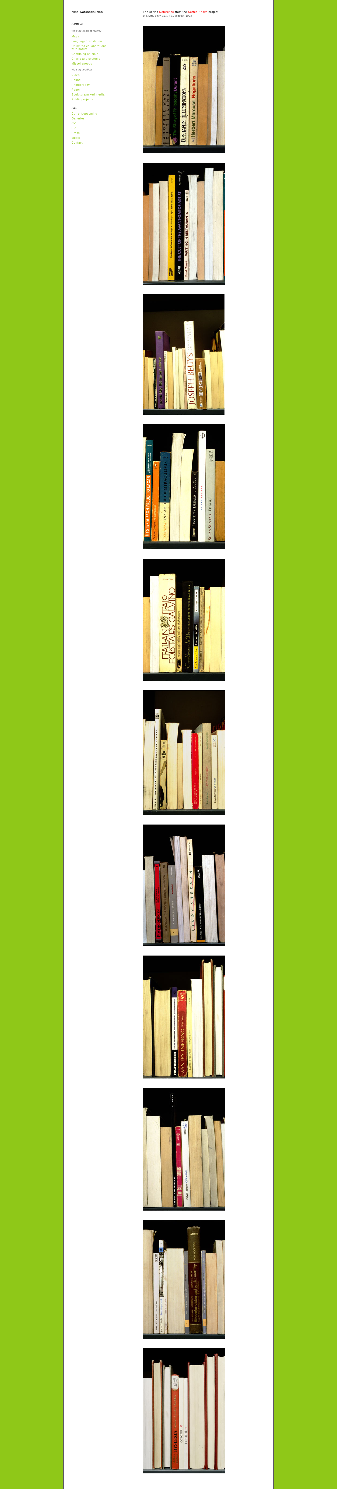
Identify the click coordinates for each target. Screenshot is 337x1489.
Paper (76, 89)
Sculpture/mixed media (88, 94)
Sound (76, 80)
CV (74, 123)
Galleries (78, 118)
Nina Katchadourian (87, 11)
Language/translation (87, 41)
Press (76, 133)
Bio (74, 128)
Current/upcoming (84, 113)
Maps (75, 36)
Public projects (82, 99)
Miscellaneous (82, 63)
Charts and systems (86, 58)
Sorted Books (198, 11)
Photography (81, 84)
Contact (77, 142)
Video (76, 75)
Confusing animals (85, 53)
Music (76, 137)
